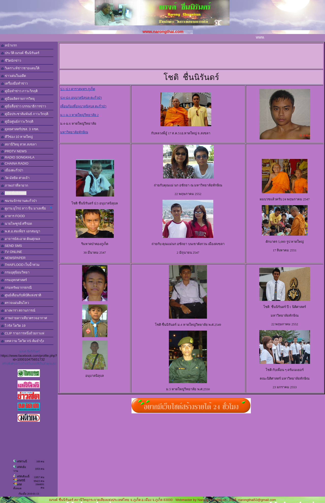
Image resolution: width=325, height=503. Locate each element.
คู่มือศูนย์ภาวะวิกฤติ (17, 121)
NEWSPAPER (13, 258)
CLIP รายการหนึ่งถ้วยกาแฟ (22, 333)
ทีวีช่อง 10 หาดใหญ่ (17, 137)
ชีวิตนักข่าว (11, 60)
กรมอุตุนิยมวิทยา (15, 272)
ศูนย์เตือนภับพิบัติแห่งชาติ (21, 295)
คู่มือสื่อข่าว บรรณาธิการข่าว (23, 106)
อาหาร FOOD (13, 216)
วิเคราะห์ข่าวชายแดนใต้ (20, 68)
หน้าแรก (9, 45)
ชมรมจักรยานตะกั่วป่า (19, 201)
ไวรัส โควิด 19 (13, 326)
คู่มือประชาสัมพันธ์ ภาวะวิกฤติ (24, 114)
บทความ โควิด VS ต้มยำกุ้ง (22, 341)
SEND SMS (11, 246)
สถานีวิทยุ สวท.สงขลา (19, 144)
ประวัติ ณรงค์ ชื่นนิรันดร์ (20, 53)
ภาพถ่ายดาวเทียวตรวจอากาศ (24, 318)
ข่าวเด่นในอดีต (13, 76)
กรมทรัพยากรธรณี (16, 287)
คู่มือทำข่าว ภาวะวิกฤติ (19, 91)
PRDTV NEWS (14, 151)
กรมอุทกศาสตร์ (14, 280)
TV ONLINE (11, 252)
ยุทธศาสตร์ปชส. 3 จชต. (20, 129)
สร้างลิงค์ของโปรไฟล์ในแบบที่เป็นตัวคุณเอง (28, 363)
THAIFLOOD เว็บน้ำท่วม (20, 265)
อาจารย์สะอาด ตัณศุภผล (20, 239)
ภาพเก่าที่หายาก (14, 185)
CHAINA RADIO (14, 163)
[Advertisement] (197, 55)
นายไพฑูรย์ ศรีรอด (16, 223)
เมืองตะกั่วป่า (12, 170)
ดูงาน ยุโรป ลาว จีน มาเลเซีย (26, 208)
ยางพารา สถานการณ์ (18, 310)
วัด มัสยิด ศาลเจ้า (15, 178)
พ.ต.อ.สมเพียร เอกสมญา (20, 231)
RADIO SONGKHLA (18, 157)
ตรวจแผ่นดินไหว (15, 303)
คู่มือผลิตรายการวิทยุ (18, 99)
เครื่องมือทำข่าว (14, 83)
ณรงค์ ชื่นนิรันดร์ (29, 351)
